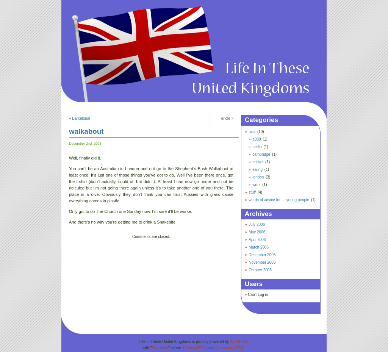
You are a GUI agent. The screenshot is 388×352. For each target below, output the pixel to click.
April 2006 (257, 240)
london (258, 177)
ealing (257, 169)
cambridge (261, 154)
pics (252, 132)
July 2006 (257, 224)
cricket (257, 162)
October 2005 (260, 270)
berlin (256, 147)
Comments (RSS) (229, 348)
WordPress (239, 341)
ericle (225, 118)
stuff (252, 192)
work (256, 185)
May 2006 (257, 232)
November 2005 (262, 262)
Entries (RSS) (194, 348)
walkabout (86, 131)
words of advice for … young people (279, 200)
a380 (256, 139)
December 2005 (262, 255)
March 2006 (259, 247)
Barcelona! (81, 118)
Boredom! (160, 348)
